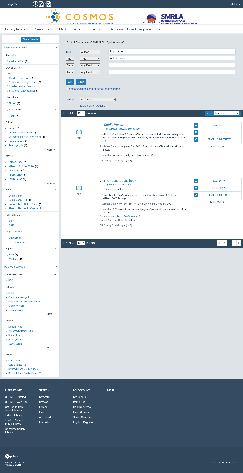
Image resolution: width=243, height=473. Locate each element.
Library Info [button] (15, 29)
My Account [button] (69, 29)
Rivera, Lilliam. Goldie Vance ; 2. (25, 208)
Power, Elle (14, 170)
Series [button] (9, 189)
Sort (209, 113)
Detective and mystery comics (25, 137)
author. (120, 184)
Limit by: (70, 99)
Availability (210, 125)
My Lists (44, 422)
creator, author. (124, 128)
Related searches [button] (14, 266)
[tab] (30, 47)
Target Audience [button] (14, 231)
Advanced (45, 417)
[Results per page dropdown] (81, 113)
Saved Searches (82, 417)
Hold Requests (82, 407)
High (11, 254)
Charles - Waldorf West (21, 86)
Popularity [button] (10, 248)
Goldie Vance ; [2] (18, 200)
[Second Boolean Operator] (70, 65)
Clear (81, 81)
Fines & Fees (81, 412)
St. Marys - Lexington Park (23, 82)
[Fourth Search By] (90, 72)
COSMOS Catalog (15, 397)
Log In (237, 4)
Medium (13, 259)
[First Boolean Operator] (70, 59)
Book (12, 115)
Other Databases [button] (14, 274)
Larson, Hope (16, 162)
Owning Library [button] (13, 68)
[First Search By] (90, 52)
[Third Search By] (90, 65)
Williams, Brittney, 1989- (21, 166)
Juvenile (14, 238)
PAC (10, 280)
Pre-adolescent (17, 242)
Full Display (210, 132)
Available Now (17, 61)
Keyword (44, 397)
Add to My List (217, 146)
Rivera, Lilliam (16, 174)
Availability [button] (11, 55)
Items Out (79, 402)
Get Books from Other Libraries (14, 408)
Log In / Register (83, 422)
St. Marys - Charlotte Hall (22, 90)
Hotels (12, 128)
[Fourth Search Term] (170, 72)
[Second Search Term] (170, 58)
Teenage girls (16, 145)
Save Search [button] (30, 39)
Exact (42, 412)
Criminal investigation (20, 132)
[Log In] (232, 4)
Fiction (13, 103)
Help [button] (95, 29)
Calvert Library (13, 415)
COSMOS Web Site (16, 402)
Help (110, 390)
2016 (12, 225)
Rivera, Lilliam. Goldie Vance (23, 204)
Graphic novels (16, 141)
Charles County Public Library (14, 422)
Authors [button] (10, 156)
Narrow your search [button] (15, 47)
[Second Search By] (90, 59)
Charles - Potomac (19, 78)
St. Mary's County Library (15, 430)
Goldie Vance (16, 195)
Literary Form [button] (12, 97)
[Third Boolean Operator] (70, 72)
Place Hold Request (212, 139)
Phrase (43, 407)
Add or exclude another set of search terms (93, 89)
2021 (12, 221)
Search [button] (42, 29)
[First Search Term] (170, 51)
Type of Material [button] (13, 109)
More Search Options (92, 105)
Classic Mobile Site (224, 462)
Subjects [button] (10, 122)
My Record (79, 397)
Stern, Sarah (15, 179)
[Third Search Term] (170, 65)
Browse (43, 402)
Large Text (13, 4)
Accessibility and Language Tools (135, 29)
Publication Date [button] (14, 215)
